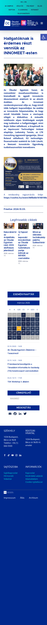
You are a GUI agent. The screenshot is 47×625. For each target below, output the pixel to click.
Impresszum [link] (10, 497)
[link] (43, 37)
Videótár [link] (8, 479)
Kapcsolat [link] (30, 473)
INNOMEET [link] (14, 398)
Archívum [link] (33, 497)
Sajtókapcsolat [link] (11, 473)
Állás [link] (22, 497)
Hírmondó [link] (9, 476)
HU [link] (22, 2)
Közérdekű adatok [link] (34, 476)
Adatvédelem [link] (31, 479)
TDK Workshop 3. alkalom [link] (18, 382)
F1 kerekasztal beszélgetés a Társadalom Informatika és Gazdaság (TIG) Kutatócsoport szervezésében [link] (23, 367)
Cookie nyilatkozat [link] (34, 482)
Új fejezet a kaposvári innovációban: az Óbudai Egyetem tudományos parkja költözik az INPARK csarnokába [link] (24, 245)
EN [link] (25, 2)
